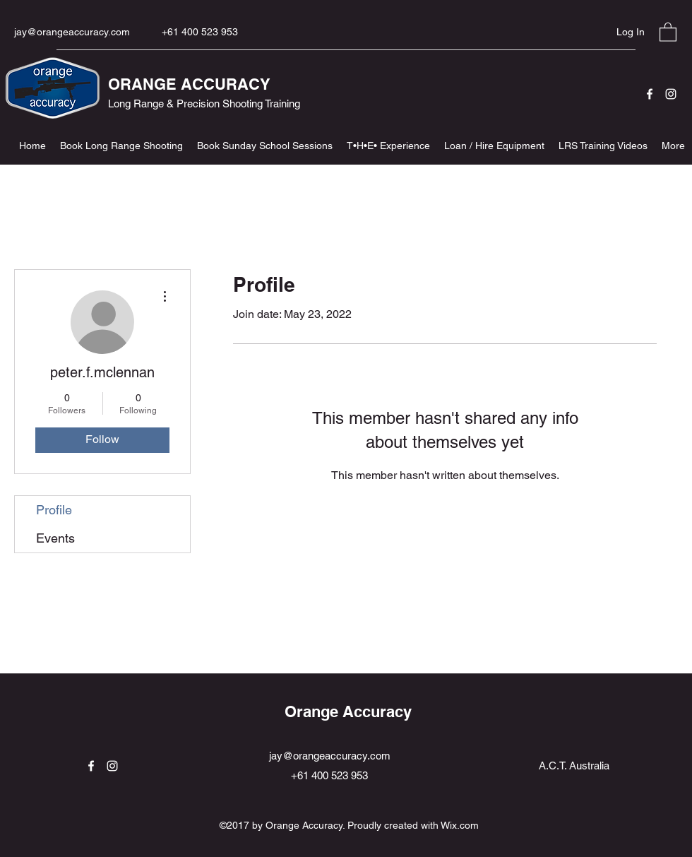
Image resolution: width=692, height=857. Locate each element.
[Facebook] (650, 94)
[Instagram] (671, 94)
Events (55, 538)
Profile (54, 509)
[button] (668, 31)
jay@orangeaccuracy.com (72, 31)
